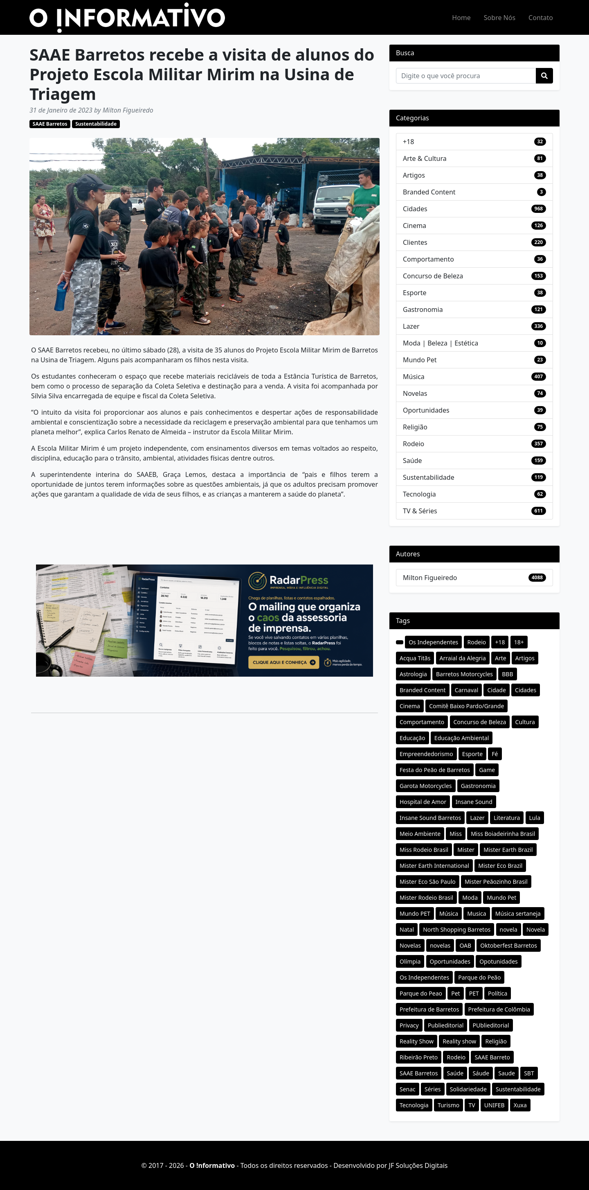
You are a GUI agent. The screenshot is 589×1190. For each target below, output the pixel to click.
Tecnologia (419, 494)
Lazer (411, 326)
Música (414, 376)
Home (461, 17)
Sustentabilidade (96, 123)
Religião (415, 426)
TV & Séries (420, 510)
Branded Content (429, 191)
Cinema (414, 225)
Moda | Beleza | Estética (440, 343)
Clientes (415, 242)
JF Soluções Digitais (418, 1165)
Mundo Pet (419, 359)
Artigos (414, 175)
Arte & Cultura (425, 158)
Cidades (415, 208)
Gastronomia (423, 309)
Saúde (412, 460)
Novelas (415, 393)
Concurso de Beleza (433, 275)
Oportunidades (426, 410)
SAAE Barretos (50, 123)
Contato (540, 17)
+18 (408, 141)
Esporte (415, 292)
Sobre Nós (499, 17)
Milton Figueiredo (430, 577)
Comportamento (428, 259)
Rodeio (413, 443)
